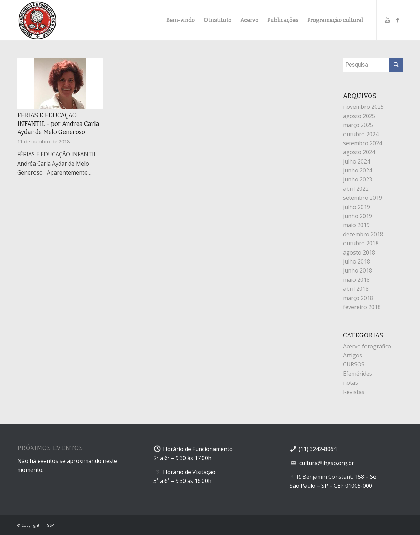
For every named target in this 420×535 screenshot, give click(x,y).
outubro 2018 (361, 243)
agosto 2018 (359, 252)
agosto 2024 (359, 152)
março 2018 (358, 298)
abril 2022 (356, 188)
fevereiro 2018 (362, 307)
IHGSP (48, 525)
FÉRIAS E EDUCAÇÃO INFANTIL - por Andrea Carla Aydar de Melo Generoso (58, 124)
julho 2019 (356, 207)
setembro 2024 (362, 143)
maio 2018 (356, 280)
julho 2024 (356, 161)
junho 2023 (357, 179)
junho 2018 (357, 270)
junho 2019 (357, 216)
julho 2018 (356, 261)
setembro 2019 (362, 197)
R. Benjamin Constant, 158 (330, 476)
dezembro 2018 (363, 234)
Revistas (353, 392)
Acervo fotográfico (367, 346)
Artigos (352, 355)
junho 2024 (357, 170)
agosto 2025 (359, 116)
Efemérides (357, 373)
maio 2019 (356, 225)
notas (350, 382)
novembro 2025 (363, 106)
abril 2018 (356, 289)
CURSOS (353, 364)
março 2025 (358, 125)
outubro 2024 (361, 134)
